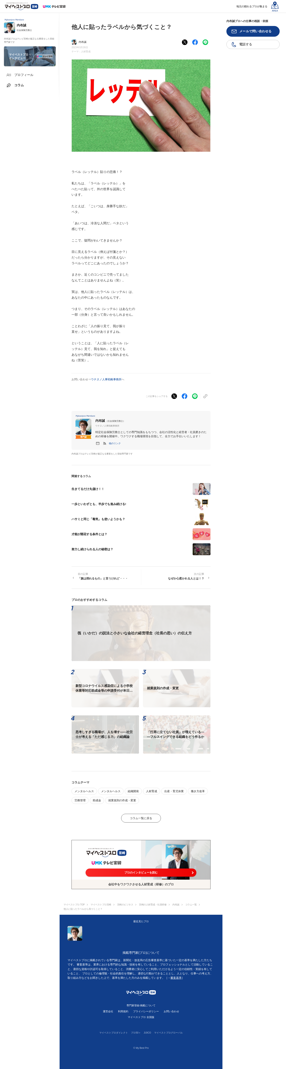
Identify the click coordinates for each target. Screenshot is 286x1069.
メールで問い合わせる (255, 31)
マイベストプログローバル (168, 1032)
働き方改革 (198, 791)
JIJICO (147, 1032)
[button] (115, 443)
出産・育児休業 (174, 791)
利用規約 (123, 1011)
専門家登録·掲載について (141, 1005)
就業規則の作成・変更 (122, 800)
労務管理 (80, 800)
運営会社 (108, 1011)
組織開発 (133, 791)
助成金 (97, 800)
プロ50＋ (136, 1032)
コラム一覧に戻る (141, 818)
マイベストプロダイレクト (113, 1032)
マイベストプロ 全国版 (141, 1017)
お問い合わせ (171, 1011)
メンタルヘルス (84, 791)
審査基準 (176, 977)
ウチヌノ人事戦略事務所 (106, 379)
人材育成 (86, 51)
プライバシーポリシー (146, 1011)
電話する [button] (245, 44)
